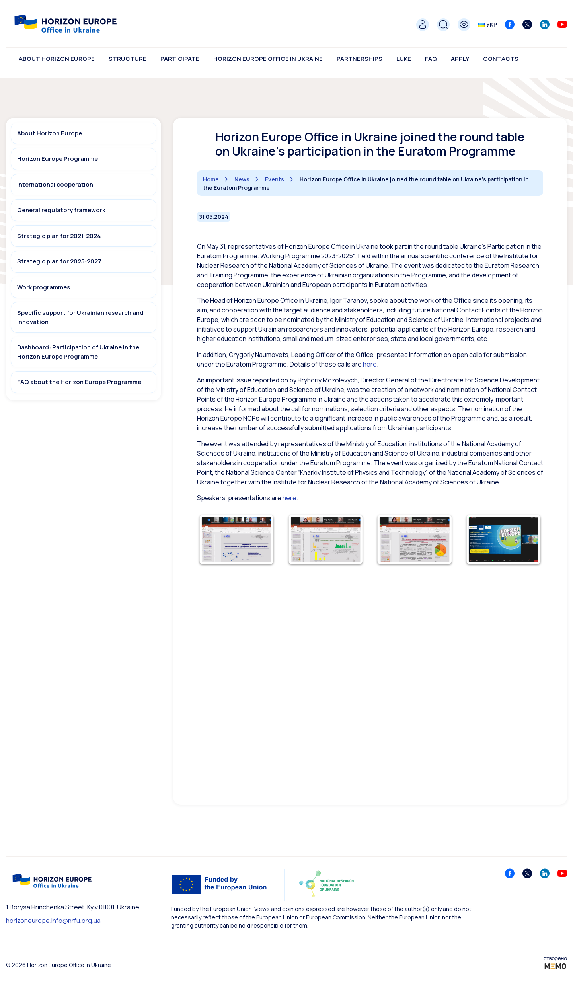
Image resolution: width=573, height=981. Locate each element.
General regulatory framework (61, 210)
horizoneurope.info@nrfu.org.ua (53, 920)
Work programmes (43, 287)
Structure (127, 59)
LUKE (403, 59)
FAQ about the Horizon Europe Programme (79, 382)
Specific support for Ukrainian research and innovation (80, 317)
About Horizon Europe (57, 59)
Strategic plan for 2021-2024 (59, 236)
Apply (460, 59)
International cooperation (55, 184)
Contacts (500, 59)
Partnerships (359, 59)
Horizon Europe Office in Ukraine (268, 59)
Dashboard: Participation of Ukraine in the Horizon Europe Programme (78, 352)
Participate (179, 59)
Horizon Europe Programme (57, 158)
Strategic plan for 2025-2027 (59, 261)
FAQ (431, 59)
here (289, 497)
